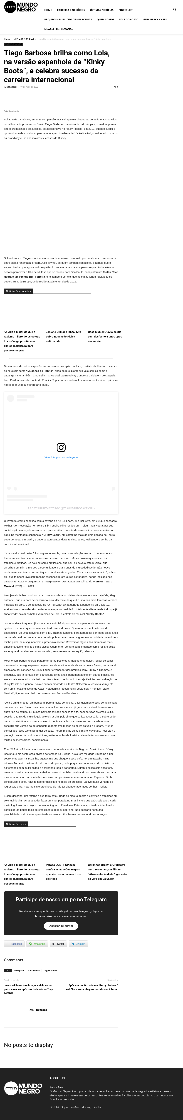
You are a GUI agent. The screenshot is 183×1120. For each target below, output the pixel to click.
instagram (19, 970)
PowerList (125, 10)
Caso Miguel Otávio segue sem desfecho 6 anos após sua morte (107, 320)
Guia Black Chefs (155, 19)
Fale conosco (128, 19)
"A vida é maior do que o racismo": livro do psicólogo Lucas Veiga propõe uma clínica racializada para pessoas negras (23, 324)
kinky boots (34, 970)
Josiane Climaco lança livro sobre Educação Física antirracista (65, 320)
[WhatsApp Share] (37, 943)
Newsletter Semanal (58, 29)
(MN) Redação (11, 86)
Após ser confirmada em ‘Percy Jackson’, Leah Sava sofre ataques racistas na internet (91, 987)
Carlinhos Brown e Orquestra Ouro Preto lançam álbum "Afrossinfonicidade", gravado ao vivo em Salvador (107, 855)
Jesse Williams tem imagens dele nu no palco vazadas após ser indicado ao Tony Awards (28, 989)
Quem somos (105, 19)
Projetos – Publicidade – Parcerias (68, 19)
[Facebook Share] (14, 943)
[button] (174, 10)
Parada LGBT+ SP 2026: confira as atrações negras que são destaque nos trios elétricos (65, 855)
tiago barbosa (50, 970)
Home (48, 10)
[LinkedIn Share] (78, 943)
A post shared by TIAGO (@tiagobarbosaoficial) (61, 508)
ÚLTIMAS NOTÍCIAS (101, 10)
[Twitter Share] (58, 943)
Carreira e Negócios (71, 10)
